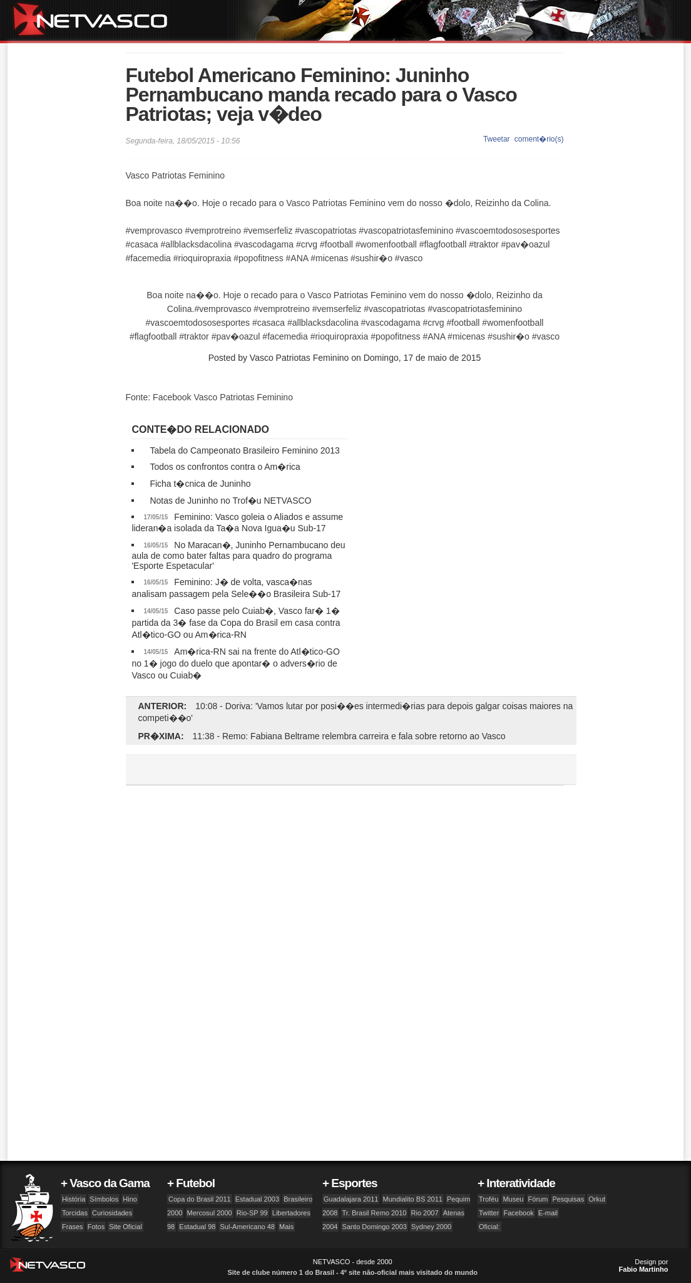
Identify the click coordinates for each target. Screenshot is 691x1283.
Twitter (489, 1213)
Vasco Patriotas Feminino (299, 358)
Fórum (538, 1199)
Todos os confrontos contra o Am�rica (225, 467)
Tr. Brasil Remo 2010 (374, 1213)
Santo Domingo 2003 (374, 1226)
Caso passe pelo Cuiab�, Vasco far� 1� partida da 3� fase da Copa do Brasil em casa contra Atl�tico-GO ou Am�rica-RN (235, 623)
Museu (513, 1199)
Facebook (518, 1213)
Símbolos (104, 1199)
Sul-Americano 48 (247, 1226)
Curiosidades (112, 1213)
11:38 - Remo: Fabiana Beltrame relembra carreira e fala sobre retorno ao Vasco (349, 736)
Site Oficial (125, 1226)
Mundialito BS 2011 (413, 1199)
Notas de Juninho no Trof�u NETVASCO (230, 501)
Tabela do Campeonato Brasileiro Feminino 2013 (245, 450)
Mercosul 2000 (209, 1213)
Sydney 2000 (431, 1226)
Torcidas (75, 1213)
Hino (130, 1199)
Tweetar (496, 139)
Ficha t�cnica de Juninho (200, 484)
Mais (286, 1226)
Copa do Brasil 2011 (199, 1199)
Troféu (488, 1199)
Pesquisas (568, 1199)
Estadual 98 (197, 1226)
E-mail (548, 1213)
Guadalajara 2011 (351, 1199)
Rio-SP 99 (252, 1213)
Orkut (596, 1199)
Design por (643, 1265)
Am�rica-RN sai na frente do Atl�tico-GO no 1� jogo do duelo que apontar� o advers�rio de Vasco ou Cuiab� (235, 663)
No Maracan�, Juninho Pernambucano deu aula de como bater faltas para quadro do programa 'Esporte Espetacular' (238, 555)
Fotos (96, 1226)
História (73, 1199)
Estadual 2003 (257, 1199)
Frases (72, 1226)
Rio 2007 (425, 1213)
